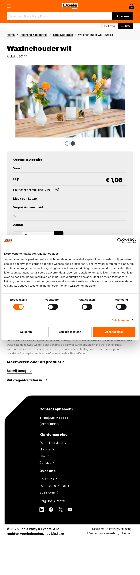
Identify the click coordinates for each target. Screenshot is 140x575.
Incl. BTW (125, 26)
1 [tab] (67, 143)
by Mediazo (55, 534)
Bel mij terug (16, 371)
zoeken (124, 16)
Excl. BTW (109, 26)
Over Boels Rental (52, 486)
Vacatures (46, 479)
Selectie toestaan (70, 331)
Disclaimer (98, 529)
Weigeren (26, 331)
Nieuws (44, 449)
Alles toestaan (114, 331)
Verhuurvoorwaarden (103, 533)
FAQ (42, 456)
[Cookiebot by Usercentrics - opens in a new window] (120, 240)
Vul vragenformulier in (24, 380)
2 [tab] (73, 143)
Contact (45, 462)
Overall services (51, 443)
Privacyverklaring (120, 529)
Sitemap (126, 533)
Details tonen (120, 320)
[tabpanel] (70, 101)
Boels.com (47, 492)
